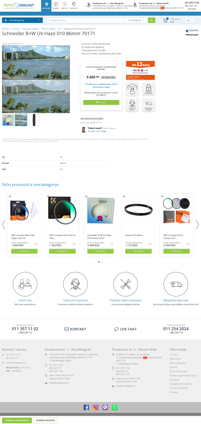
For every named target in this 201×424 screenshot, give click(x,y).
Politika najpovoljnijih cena (183, 375)
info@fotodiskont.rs (16, 363)
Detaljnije (24, 251)
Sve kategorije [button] (14, 20)
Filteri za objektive (48, 29)
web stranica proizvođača (91, 118)
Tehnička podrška (179, 388)
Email (103, 131)
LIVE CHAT (125, 329)
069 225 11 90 (56, 371)
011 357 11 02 (192, 2)
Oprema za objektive (31, 29)
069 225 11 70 (123, 374)
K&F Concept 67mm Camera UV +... (173, 237)
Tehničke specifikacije (17, 148)
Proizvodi (16, 29)
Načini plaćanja (177, 363)
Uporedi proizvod (45, 148)
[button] (67, 48)
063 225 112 (191, 5)
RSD (188, 20)
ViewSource (125, 418)
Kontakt (192, 8)
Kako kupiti (175, 358)
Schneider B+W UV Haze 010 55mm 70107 (99, 237)
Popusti (173, 367)
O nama (173, 354)
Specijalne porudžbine (181, 384)
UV (59, 29)
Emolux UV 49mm (134, 235)
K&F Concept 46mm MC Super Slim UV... (23, 237)
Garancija (174, 380)
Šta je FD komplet (178, 371)
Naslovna (5, 29)
